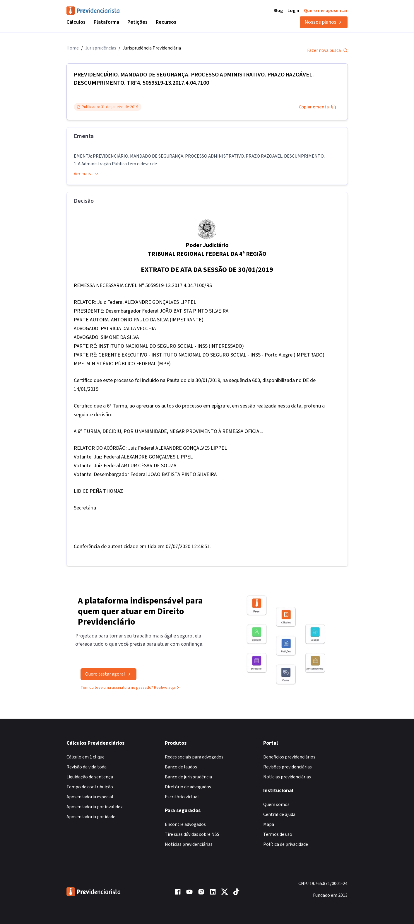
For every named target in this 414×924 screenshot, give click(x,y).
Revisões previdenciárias (287, 767)
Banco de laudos (181, 767)
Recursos (166, 22)
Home (72, 48)
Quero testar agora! (108, 675)
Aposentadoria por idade (90, 816)
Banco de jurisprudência (188, 777)
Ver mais (86, 174)
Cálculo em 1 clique (85, 757)
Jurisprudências (100, 48)
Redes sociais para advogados (194, 757)
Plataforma (106, 22)
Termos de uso (277, 834)
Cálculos (75, 22)
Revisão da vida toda (86, 767)
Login (293, 10)
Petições (137, 22)
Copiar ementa (317, 107)
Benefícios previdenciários (289, 757)
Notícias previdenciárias (189, 844)
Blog (278, 10)
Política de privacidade (285, 844)
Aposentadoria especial (89, 796)
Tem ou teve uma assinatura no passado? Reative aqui (130, 689)
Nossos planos (323, 22)
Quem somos (276, 804)
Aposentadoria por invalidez (94, 806)
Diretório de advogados (188, 787)
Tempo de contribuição (89, 787)
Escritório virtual (182, 796)
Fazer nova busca (327, 50)
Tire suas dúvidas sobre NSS (192, 834)
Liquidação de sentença (89, 777)
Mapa (268, 824)
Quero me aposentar (326, 10)
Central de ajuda (279, 814)
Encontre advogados (185, 824)
